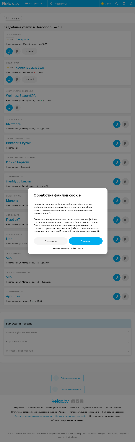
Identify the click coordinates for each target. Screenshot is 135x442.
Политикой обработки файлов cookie (79, 231)
